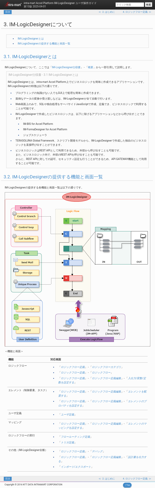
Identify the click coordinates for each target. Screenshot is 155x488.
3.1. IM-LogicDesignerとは (30, 56)
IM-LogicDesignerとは (31, 38)
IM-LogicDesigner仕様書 (66, 67)
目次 (7, 11)
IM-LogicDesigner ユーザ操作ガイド (60, 3)
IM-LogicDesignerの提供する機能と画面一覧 (44, 43)
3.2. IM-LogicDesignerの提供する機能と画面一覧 (53, 177)
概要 (90, 67)
